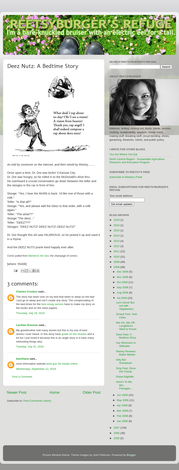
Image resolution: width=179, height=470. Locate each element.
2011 (117, 251)
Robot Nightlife (125, 376)
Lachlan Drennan (27, 325)
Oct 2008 (122, 282)
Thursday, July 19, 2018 (30, 313)
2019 (117, 219)
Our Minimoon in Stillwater (126, 344)
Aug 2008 (123, 292)
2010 (117, 256)
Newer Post (16, 392)
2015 (117, 230)
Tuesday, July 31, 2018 (30, 346)
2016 (117, 225)
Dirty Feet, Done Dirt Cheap (126, 370)
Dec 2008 (123, 271)
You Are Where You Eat (123, 154)
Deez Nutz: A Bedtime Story (126, 336)
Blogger (131, 454)
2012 (117, 246)
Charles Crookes (26, 291)
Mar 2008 (123, 410)
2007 (117, 427)
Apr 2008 (122, 405)
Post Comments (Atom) (37, 400)
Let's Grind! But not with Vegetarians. (125, 305)
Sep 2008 (123, 287)
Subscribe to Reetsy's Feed (125, 177)
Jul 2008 (122, 297)
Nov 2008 (123, 277)
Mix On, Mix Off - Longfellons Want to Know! (126, 326)
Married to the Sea (38, 255)
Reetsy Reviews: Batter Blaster (126, 353)
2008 (117, 267)
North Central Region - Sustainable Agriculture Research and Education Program (136, 161)
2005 (117, 438)
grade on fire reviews (74, 334)
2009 (117, 261)
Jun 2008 (122, 394)
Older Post (91, 392)
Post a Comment (22, 376)
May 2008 (123, 400)
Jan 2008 (122, 421)
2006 (117, 433)
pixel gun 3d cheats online (61, 363)
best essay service (52, 304)
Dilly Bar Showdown (124, 361)
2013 (117, 240)
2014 (117, 235)
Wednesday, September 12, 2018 (36, 368)
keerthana (22, 358)
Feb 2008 (123, 415)
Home (54, 392)
